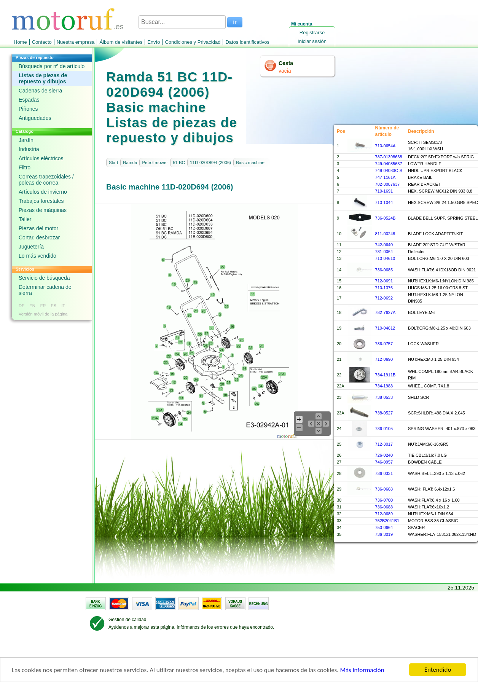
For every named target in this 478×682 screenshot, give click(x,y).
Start (113, 162)
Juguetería (31, 247)
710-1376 (384, 287)
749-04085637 (388, 163)
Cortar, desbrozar (39, 237)
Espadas (29, 100)
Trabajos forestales (41, 201)
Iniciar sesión (312, 41)
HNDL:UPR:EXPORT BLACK (435, 170)
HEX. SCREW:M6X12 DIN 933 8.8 (440, 191)
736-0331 (384, 473)
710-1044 (384, 202)
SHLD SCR (418, 397)
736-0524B (385, 218)
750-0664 (384, 527)
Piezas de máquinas (43, 210)
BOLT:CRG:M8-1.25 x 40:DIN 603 (439, 328)
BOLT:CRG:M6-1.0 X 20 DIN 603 (438, 258)
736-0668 (384, 489)
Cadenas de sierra (40, 91)
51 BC (179, 162)
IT (63, 305)
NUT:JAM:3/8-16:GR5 (428, 444)
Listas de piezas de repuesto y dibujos (43, 78)
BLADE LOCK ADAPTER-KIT (435, 233)
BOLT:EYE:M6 (421, 312)
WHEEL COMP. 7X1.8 (428, 386)
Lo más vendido (37, 256)
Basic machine (250, 162)
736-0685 (384, 270)
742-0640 (384, 244)
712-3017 (384, 444)
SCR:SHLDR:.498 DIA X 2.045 (436, 413)
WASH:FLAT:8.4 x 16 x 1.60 (434, 500)
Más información (362, 670)
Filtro (24, 167)
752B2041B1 (387, 520)
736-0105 (384, 428)
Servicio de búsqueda (44, 278)
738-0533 (384, 397)
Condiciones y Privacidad (192, 42)
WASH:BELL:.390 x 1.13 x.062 (436, 473)
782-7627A (385, 312)
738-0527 (384, 413)
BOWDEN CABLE (425, 462)
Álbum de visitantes (120, 42)
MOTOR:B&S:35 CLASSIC (433, 520)
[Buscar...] (182, 22)
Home (20, 42)
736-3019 (384, 534)
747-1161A (385, 177)
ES (53, 305)
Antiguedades (35, 118)
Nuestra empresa (76, 42)
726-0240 (384, 455)
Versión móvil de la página (43, 314)
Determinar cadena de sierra (45, 290)
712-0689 (384, 514)
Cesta (286, 63)
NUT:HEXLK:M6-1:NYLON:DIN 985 (441, 281)
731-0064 (384, 251)
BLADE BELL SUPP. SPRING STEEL (443, 218)
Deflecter (416, 251)
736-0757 (384, 343)
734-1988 (384, 386)
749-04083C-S (389, 170)
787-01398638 (388, 157)
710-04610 (385, 258)
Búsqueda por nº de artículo (51, 66)
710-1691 (384, 191)
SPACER (416, 527)
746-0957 (384, 462)
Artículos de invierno (43, 192)
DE (21, 305)
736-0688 (384, 507)
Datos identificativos (247, 42)
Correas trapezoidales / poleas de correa (46, 180)
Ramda (130, 162)
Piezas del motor (38, 228)
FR (43, 305)
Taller (25, 219)
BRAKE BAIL (420, 177)
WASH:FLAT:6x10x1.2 (428, 507)
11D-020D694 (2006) (210, 162)
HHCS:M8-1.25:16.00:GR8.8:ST (438, 287)
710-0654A (385, 145)
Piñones (28, 109)
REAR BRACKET (424, 184)
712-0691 (384, 281)
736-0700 (384, 500)
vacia (285, 71)
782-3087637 (387, 184)
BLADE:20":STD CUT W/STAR (436, 244)
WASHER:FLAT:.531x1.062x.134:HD (442, 534)
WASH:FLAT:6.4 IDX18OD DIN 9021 (442, 270)
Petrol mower (155, 162)
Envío (153, 42)
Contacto (42, 42)
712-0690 (384, 359)
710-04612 (385, 328)
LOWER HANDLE (424, 163)
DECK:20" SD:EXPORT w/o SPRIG (441, 157)
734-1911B (385, 375)
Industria (29, 149)
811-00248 (385, 233)
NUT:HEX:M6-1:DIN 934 (430, 514)
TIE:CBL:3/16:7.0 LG (427, 455)
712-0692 (384, 298)
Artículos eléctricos (41, 158)
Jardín (26, 140)
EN (32, 305)
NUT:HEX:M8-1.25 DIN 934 (433, 359)
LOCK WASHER (423, 343)
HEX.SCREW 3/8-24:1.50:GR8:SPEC (443, 202)
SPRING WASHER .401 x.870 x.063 (442, 428)
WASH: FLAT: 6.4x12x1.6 (431, 489)
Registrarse (312, 32)
